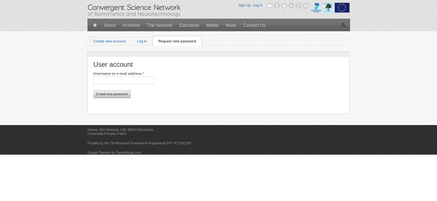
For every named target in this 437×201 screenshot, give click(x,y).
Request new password (180, 40)
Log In (258, 5)
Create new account (109, 41)
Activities (131, 25)
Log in (142, 41)
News (230, 25)
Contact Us (254, 25)
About (110, 25)
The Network (160, 25)
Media (212, 25)
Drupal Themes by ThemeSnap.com (114, 153)
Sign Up (245, 5)
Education (189, 25)
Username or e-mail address (118, 73)
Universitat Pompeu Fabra (107, 134)
